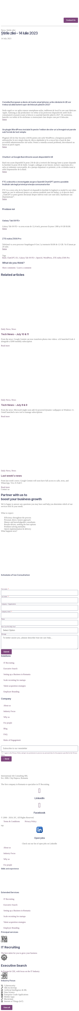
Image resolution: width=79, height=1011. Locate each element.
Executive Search (10, 669)
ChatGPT (10, 258)
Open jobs (39, 838)
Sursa (4, 119)
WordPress (47, 258)
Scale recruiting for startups (14, 680)
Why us (6, 717)
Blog (5, 729)
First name (4, 589)
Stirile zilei (10, 30)
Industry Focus (9, 711)
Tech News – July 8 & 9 (14, 404)
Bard (4, 258)
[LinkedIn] (39, 791)
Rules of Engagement (12, 740)
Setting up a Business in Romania (16, 674)
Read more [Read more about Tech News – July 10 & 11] (5, 346)
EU (16, 258)
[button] (39, 26)
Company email (6, 611)
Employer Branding (11, 692)
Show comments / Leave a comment (16, 268)
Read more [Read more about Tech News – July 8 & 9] (5, 416)
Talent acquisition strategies (14, 686)
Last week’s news (11, 475)
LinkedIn (40, 798)
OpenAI (39, 258)
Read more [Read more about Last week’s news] (5, 487)
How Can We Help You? (8, 626)
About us (7, 705)
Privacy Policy (30, 821)
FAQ (5, 734)
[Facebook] (39, 805)
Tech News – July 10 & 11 (15, 334)
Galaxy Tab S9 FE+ (27, 258)
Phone (3, 619)
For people (7, 723)
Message (3, 634)
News (3, 30)
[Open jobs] (39, 830)
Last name (4, 596)
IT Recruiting (8, 663)
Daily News (5, 329)
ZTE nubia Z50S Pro (61, 258)
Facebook (39, 812)
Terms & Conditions (11, 821)
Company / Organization (8, 604)
